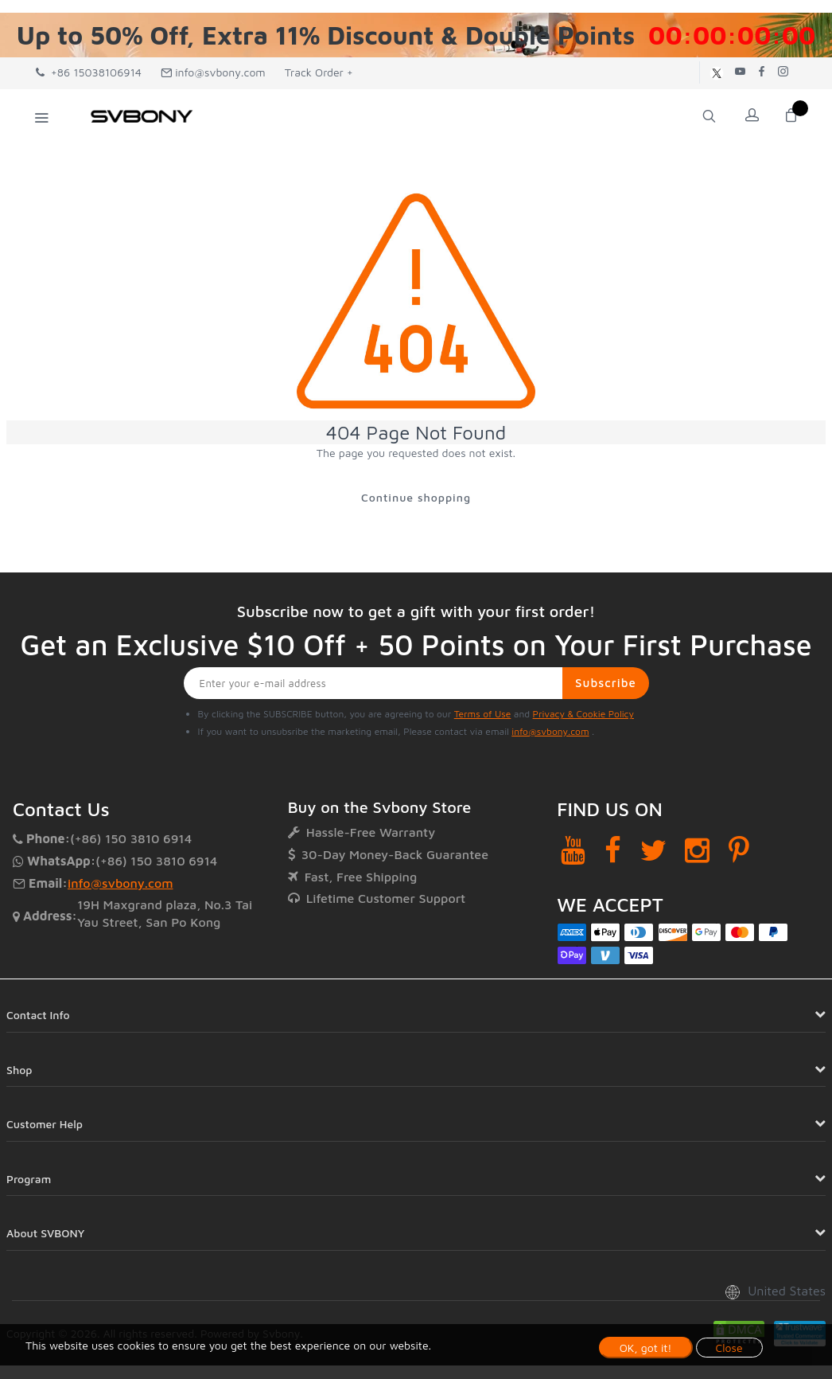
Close (729, 1347)
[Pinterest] (739, 851)
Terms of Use (482, 714)
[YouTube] (573, 851)
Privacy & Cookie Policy (583, 714)
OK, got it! (646, 1347)
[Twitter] (653, 851)
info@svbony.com (213, 72)
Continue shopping (416, 497)
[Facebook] (613, 851)
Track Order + (319, 72)
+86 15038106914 (89, 72)
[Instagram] (697, 851)
